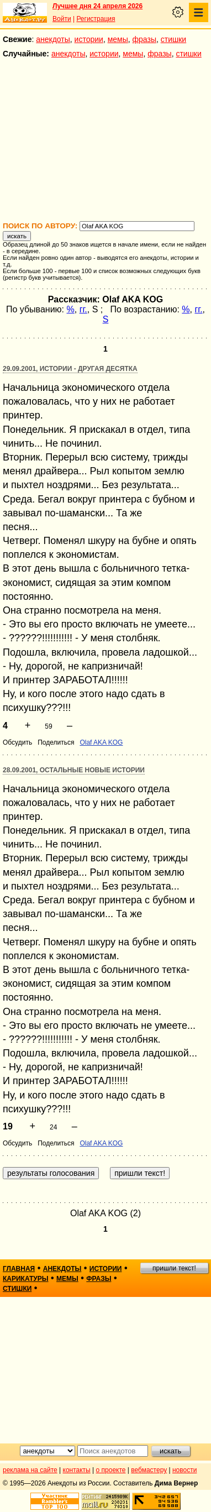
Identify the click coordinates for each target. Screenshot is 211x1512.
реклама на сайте (30, 1470)
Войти (61, 19)
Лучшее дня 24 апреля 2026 (97, 6)
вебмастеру (149, 1470)
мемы (118, 39)
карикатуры (26, 1279)
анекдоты (53, 39)
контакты (77, 1470)
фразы (144, 39)
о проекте (111, 1470)
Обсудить (17, 742)
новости (184, 1470)
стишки (173, 39)
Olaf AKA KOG (101, 742)
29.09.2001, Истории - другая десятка (70, 369)
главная (19, 1269)
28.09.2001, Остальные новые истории (74, 770)
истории (89, 39)
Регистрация (95, 19)
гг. (83, 309)
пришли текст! (174, 1268)
